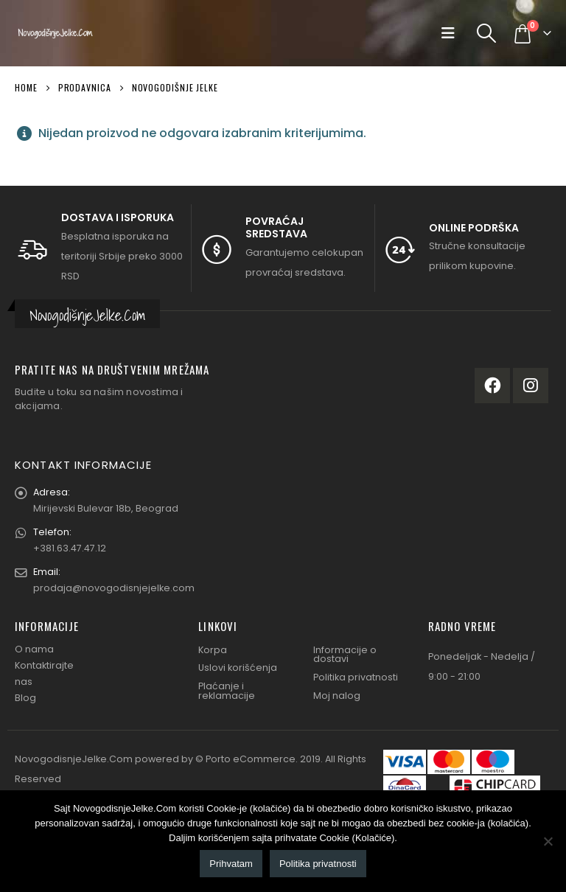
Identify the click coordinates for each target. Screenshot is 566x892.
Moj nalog (336, 695)
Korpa (212, 650)
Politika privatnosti (355, 677)
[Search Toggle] (486, 33)
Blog (25, 697)
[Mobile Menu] (451, 33)
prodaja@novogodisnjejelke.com (114, 588)
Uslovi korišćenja (237, 667)
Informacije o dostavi (345, 655)
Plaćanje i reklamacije (226, 691)
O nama (34, 649)
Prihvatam (231, 863)
